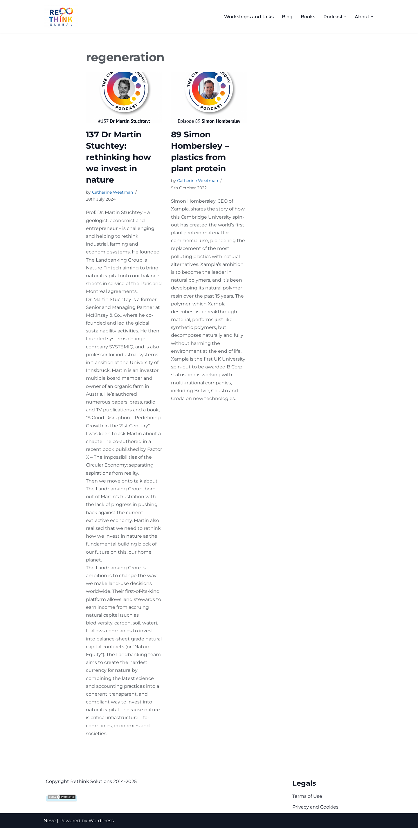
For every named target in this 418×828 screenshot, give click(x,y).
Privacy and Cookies (315, 807)
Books (308, 16)
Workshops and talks (249, 16)
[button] (345, 16)
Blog (287, 16)
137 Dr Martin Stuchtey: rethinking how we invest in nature (118, 157)
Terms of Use (307, 796)
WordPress (101, 820)
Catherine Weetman (112, 192)
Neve (50, 820)
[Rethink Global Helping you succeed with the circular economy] (62, 16)
